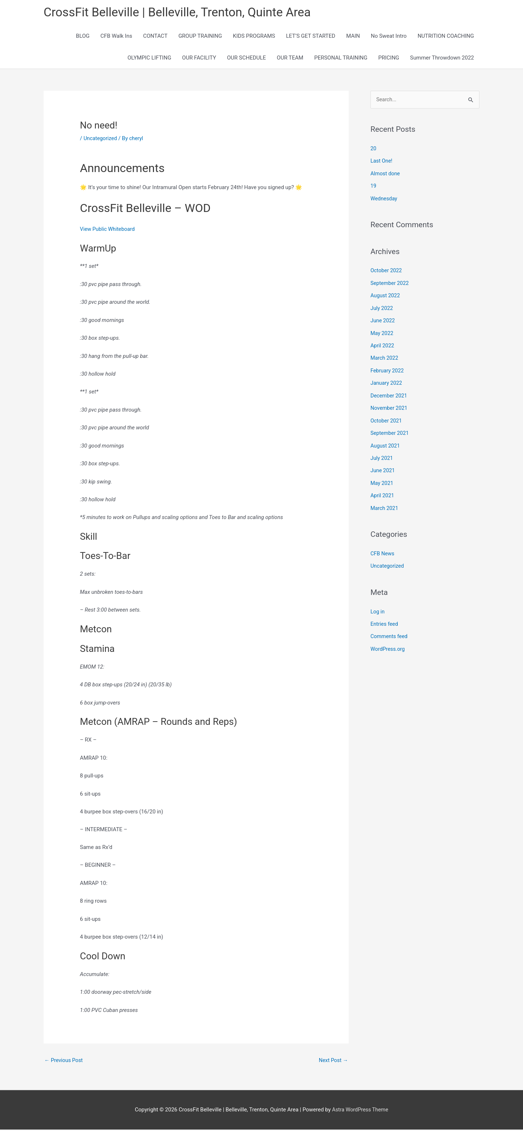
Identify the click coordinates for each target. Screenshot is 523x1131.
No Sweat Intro (389, 37)
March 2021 (385, 504)
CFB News (383, 549)
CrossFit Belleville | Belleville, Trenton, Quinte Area (183, 12)
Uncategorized (101, 139)
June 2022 (383, 320)
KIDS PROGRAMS (254, 37)
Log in (377, 606)
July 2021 (382, 455)
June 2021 (383, 467)
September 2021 (390, 430)
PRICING (389, 59)
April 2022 (382, 344)
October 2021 (386, 418)
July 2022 (382, 308)
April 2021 (382, 491)
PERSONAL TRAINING (340, 59)
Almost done (385, 174)
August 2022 (385, 295)
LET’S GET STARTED (311, 37)
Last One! (381, 162)
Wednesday (384, 199)
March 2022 (385, 357)
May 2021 (382, 479)
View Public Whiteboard (108, 230)
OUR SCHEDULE (246, 59)
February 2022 (387, 369)
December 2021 (389, 393)
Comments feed (389, 631)
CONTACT (155, 37)
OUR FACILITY (199, 59)
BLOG (83, 37)
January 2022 (387, 381)
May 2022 (382, 332)
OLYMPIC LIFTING (149, 59)
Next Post (332, 1062)
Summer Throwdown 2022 (442, 59)
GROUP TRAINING (200, 37)
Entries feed (384, 618)
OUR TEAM (290, 59)
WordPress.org (388, 643)
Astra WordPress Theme (360, 1111)
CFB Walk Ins (116, 37)
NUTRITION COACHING (446, 37)
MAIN (353, 37)
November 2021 (389, 406)
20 (373, 150)
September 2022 (390, 283)
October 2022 (386, 271)
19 (373, 187)
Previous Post (64, 1062)
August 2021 (385, 442)
